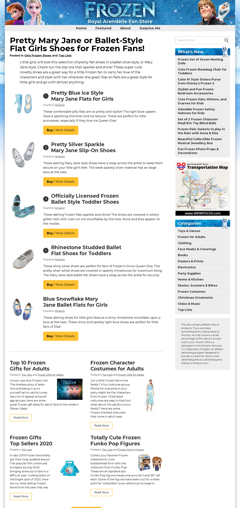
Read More (21, 417)
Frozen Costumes (192, 292)
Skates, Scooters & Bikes (197, 285)
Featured (103, 28)
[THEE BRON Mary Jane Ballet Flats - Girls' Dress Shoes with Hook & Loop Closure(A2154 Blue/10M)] (23, 309)
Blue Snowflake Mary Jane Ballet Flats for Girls (75, 302)
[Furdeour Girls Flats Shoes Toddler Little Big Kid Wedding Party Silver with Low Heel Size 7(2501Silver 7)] (23, 155)
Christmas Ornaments (195, 298)
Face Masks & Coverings (197, 249)
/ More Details (61, 130)
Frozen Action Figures (131, 449)
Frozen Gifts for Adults (51, 374)
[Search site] (199, 40)
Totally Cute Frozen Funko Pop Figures (115, 440)
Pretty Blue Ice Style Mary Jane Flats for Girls (82, 96)
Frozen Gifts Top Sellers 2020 (31, 440)
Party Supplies (189, 273)
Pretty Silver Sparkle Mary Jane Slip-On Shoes (83, 147)
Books (183, 255)
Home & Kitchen (191, 279)
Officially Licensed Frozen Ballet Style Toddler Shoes (85, 199)
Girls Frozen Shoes (37, 55)
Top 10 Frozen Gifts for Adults (30, 366)
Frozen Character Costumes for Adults (117, 366)
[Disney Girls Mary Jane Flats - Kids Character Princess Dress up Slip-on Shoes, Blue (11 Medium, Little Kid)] (23, 206)
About (125, 28)
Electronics (187, 267)
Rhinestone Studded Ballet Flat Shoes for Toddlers (86, 250)
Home (81, 28)
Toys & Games (189, 231)
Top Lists (65, 55)
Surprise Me (150, 28)
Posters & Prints (190, 261)
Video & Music (189, 304)
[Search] (226, 40)
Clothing (184, 243)
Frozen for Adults (191, 237)
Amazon (60, 105)
